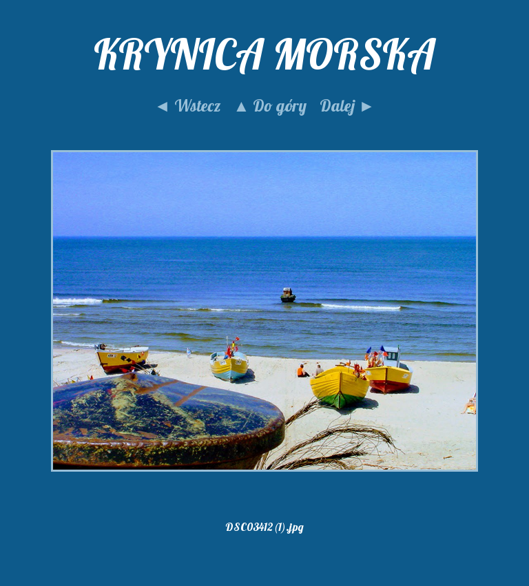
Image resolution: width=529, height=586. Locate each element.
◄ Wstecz (187, 105)
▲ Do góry (270, 105)
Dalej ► (347, 105)
